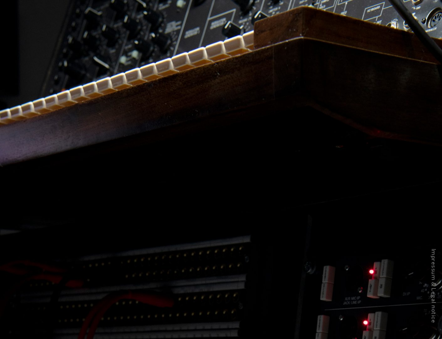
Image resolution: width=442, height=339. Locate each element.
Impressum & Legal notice (433, 286)
